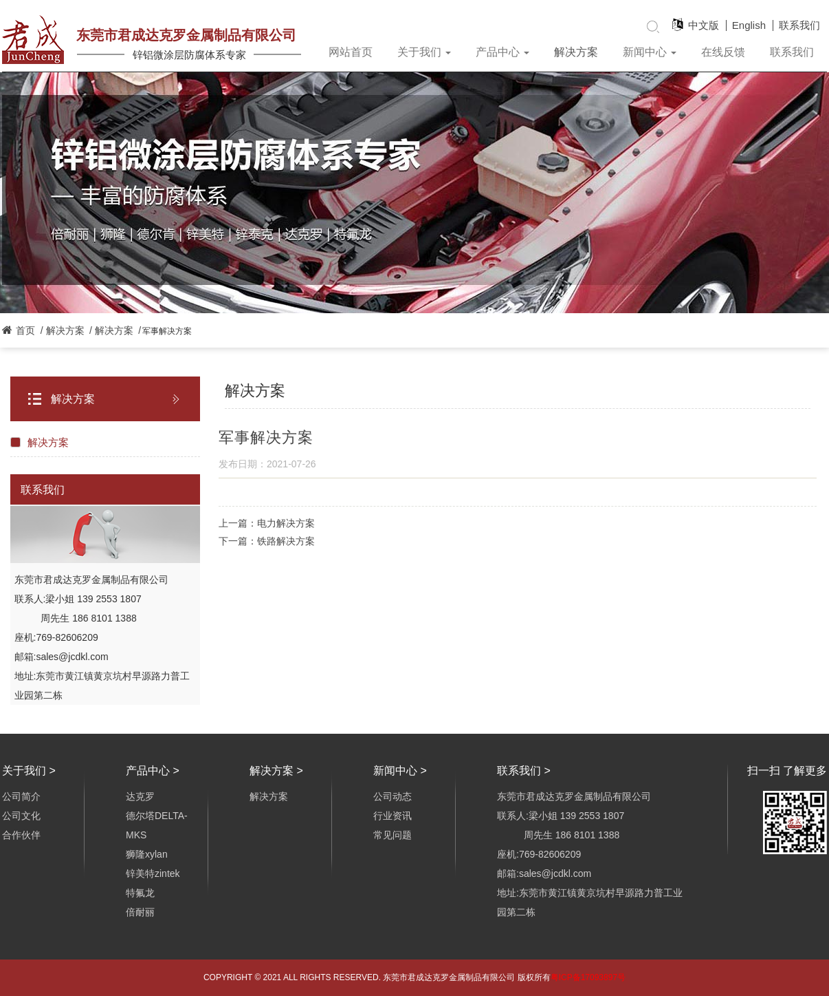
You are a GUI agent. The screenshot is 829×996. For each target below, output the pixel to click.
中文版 (703, 25)
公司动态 (392, 796)
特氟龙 (140, 892)
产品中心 (502, 52)
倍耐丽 (140, 912)
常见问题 (392, 834)
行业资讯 (392, 815)
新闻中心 (649, 52)
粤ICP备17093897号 (588, 977)
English (749, 25)
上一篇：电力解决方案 (267, 523)
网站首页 (351, 52)
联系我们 (799, 25)
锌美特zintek (153, 873)
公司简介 (21, 796)
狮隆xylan (147, 854)
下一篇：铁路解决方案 (267, 541)
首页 (25, 330)
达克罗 (140, 796)
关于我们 (424, 52)
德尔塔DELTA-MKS (157, 825)
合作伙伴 (21, 834)
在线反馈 (723, 52)
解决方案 (576, 52)
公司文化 (21, 815)
